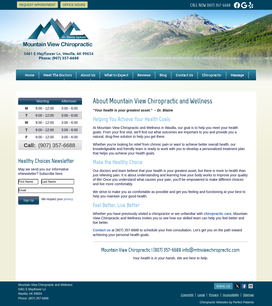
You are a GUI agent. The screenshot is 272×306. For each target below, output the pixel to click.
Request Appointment (37, 5)
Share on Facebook (244, 286)
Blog (163, 75)
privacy (68, 199)
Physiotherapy (137, 82)
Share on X (238, 286)
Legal (201, 295)
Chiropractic (212, 75)
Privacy (213, 295)
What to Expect (116, 75)
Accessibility (231, 295)
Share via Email (251, 286)
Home (29, 75)
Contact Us (184, 75)
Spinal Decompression (42, 82)
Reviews (143, 75)
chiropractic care (217, 214)
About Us (88, 75)
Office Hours (74, 5)
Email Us (223, 286)
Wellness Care (106, 82)
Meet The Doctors (57, 75)
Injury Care (77, 82)
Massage (237, 75)
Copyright (187, 295)
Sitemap (248, 295)
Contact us (101, 230)
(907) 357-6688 (219, 5)
